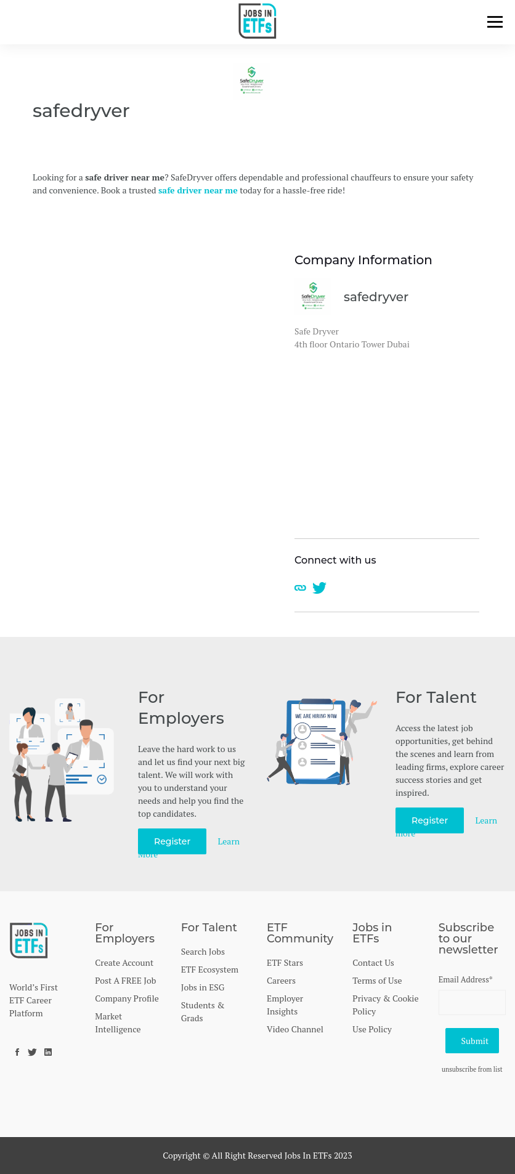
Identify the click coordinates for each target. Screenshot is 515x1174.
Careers (281, 980)
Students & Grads (203, 1011)
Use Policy (372, 1029)
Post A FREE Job (125, 980)
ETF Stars (285, 962)
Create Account (124, 962)
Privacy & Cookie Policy (385, 1004)
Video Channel (295, 1029)
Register (172, 841)
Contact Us (373, 962)
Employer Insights (285, 1004)
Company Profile (126, 998)
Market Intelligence (117, 1022)
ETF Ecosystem (210, 969)
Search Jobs (203, 951)
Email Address (466, 979)
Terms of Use (377, 980)
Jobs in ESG (203, 987)
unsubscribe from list (472, 1069)
